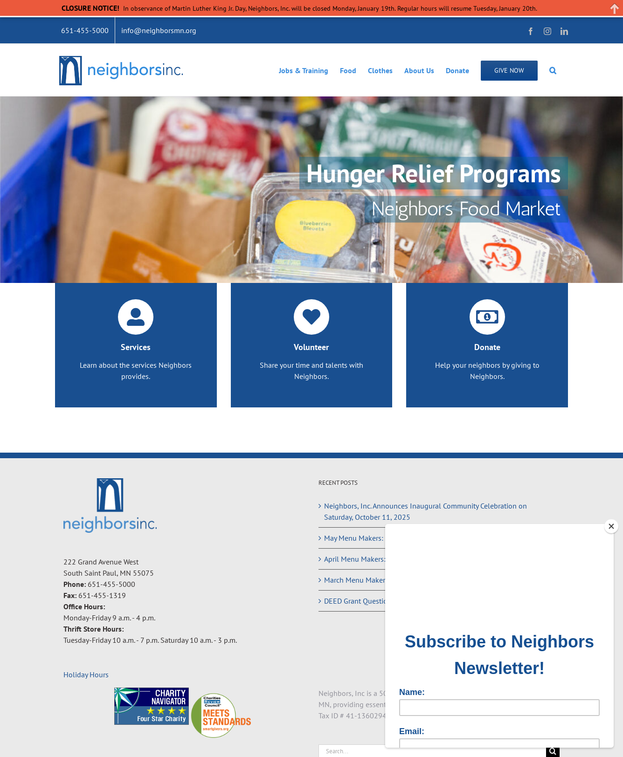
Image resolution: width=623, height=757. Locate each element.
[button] (552, 70)
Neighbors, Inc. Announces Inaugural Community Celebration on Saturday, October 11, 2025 (425, 511)
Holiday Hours (86, 674)
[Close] (611, 526)
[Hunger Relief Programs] (311, 189)
